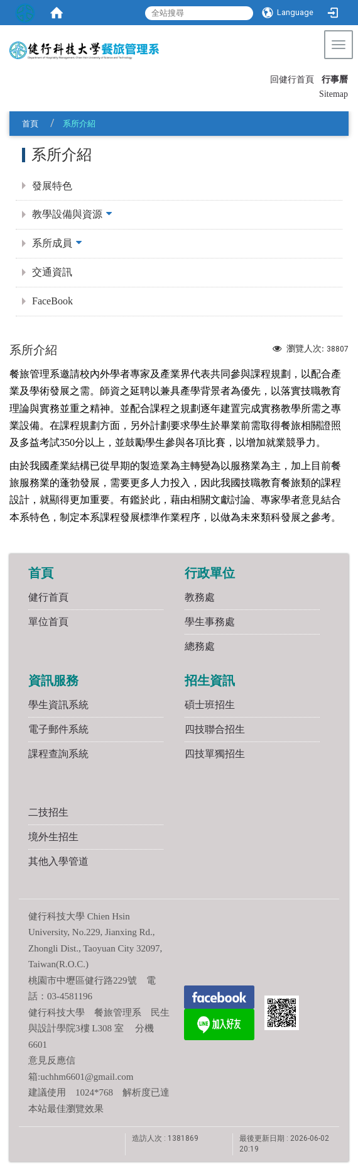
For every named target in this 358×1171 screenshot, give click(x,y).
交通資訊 (52, 272)
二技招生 (48, 812)
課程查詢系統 (58, 753)
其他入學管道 (58, 861)
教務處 (200, 597)
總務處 (200, 646)
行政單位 (210, 573)
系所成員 (52, 243)
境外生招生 (53, 836)
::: (264, 78)
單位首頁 (48, 621)
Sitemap (333, 94)
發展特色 (52, 185)
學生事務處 (210, 621)
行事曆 (335, 79)
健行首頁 (48, 597)
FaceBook (52, 301)
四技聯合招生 (215, 729)
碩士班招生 (210, 704)
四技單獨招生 (215, 753)
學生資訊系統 (58, 704)
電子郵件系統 (58, 729)
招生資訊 (210, 680)
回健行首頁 (292, 79)
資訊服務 (53, 680)
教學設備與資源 (67, 214)
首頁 (30, 123)
